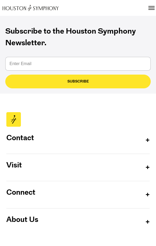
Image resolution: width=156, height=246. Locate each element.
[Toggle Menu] (151, 8)
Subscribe (78, 81)
